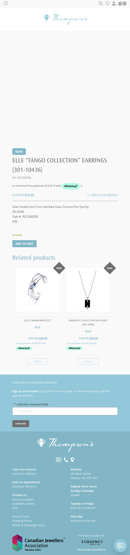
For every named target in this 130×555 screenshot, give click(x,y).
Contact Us (19, 495)
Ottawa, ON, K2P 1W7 (84, 478)
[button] (102, 194)
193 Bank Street (81, 473)
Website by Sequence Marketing (91, 549)
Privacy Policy (21, 516)
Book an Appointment (26, 482)
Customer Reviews (24, 486)
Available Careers (23, 503)
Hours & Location (23, 499)
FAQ (14, 508)
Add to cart (24, 244)
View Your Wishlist (24, 473)
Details (37, 361)
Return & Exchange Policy (28, 525)
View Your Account (24, 469)
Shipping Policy (22, 520)
